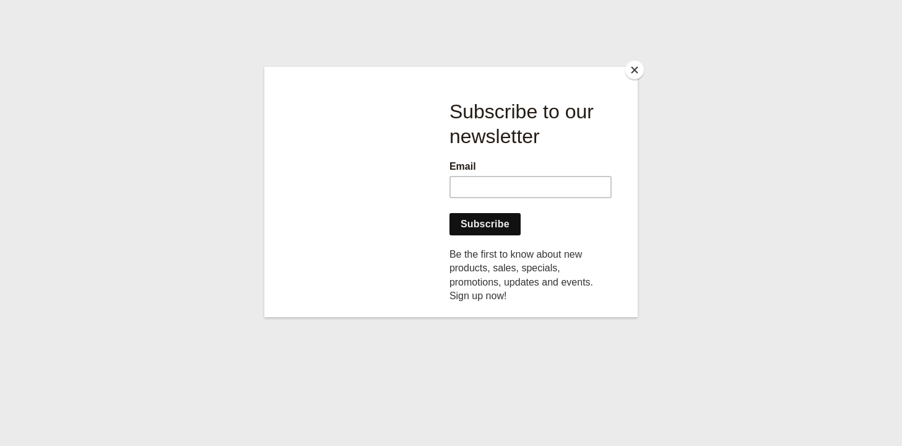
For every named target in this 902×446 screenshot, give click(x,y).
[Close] (634, 70)
